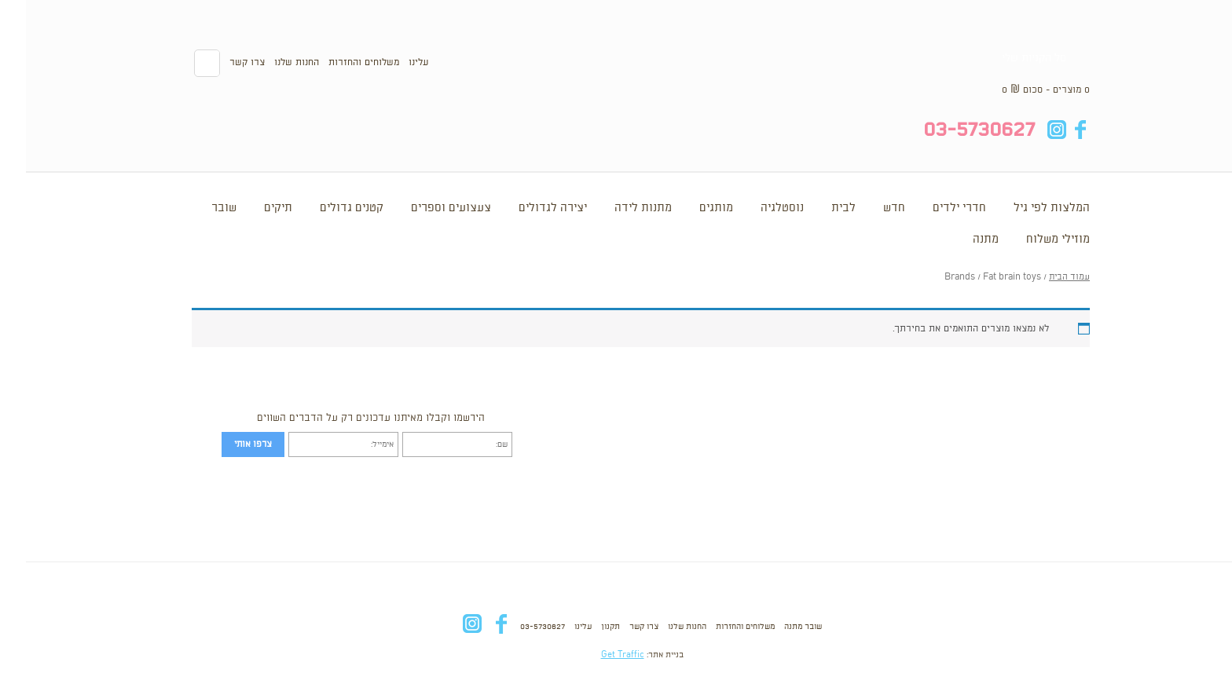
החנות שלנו (270, 62)
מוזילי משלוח (1032, 239)
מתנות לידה (617, 208)
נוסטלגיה (756, 208)
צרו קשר (221, 62)
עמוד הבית (1043, 277)
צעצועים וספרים (425, 208)
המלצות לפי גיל (1026, 208)
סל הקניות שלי (1008, 58)
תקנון (584, 626)
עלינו (392, 62)
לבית (817, 208)
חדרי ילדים (933, 208)
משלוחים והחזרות (337, 62)
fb (1054, 129)
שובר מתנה (777, 626)
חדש (868, 208)
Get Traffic (596, 655)
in (1030, 129)
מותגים (690, 208)
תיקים (252, 208)
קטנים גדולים (326, 208)
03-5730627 (516, 626)
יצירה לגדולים (527, 208)
